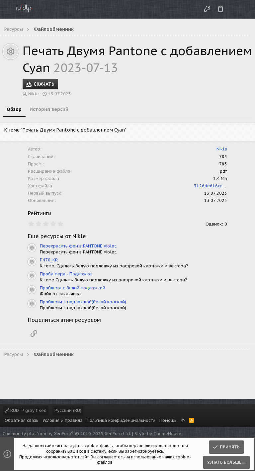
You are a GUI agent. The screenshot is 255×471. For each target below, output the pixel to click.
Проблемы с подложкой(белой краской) (83, 302)
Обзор (14, 109)
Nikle (33, 94)
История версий (49, 109)
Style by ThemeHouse (157, 433)
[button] (6, 9)
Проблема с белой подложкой (72, 288)
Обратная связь (22, 420)
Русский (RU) (67, 410)
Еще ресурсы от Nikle (57, 236)
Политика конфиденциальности (121, 420)
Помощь (168, 420)
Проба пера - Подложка (66, 274)
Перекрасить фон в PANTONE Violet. (78, 246)
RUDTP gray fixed (25, 410)
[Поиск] (244, 9)
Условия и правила (62, 420)
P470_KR (49, 260)
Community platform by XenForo (67, 433)
